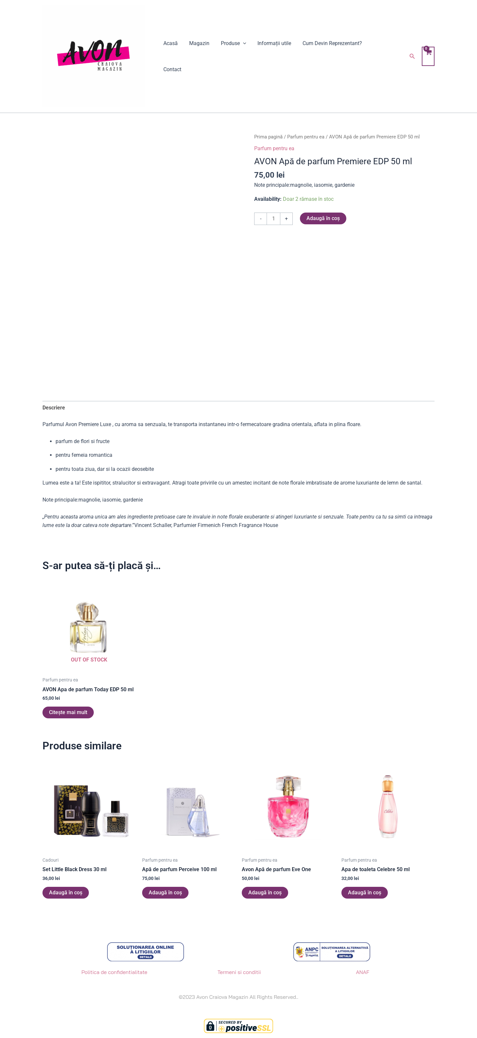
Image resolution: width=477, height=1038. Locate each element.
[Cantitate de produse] (273, 219)
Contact (378, 56)
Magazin (198, 56)
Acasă (170, 56)
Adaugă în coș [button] (65, 892)
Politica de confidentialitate (114, 972)
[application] (241, 56)
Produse (231, 56)
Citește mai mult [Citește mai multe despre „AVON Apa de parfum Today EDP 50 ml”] (68, 712)
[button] (412, 56)
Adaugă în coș (323, 218)
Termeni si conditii (239, 972)
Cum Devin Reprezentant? (328, 56)
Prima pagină (268, 137)
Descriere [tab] (53, 408)
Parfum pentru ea (305, 137)
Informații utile (271, 56)
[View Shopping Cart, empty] (428, 56)
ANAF (362, 972)
